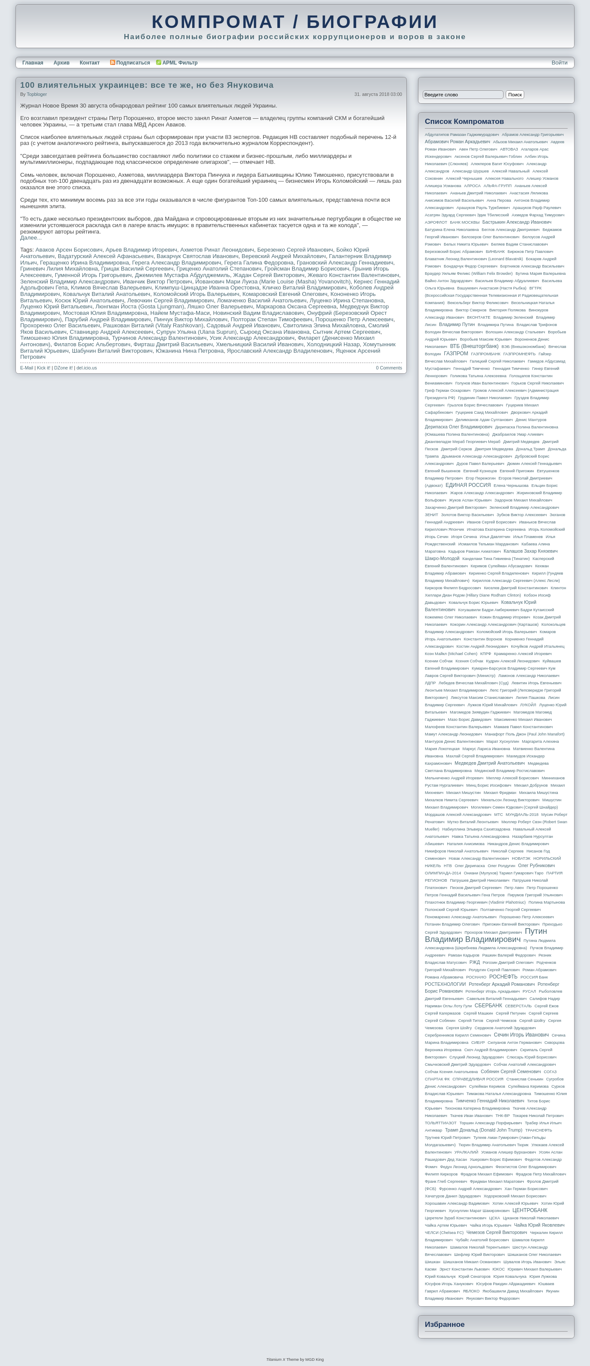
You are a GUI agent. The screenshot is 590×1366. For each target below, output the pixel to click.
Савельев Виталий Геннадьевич (497, 999)
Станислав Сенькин (525, 1079)
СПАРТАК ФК (437, 1079)
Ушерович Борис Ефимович (496, 1159)
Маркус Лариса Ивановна (486, 749)
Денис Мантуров (531, 420)
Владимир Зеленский (513, 317)
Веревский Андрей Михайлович (284, 256)
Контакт (89, 63)
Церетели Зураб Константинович (455, 1218)
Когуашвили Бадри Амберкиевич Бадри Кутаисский (506, 610)
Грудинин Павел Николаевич (484, 398)
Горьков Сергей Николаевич (537, 383)
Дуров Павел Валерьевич (480, 463)
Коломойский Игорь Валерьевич (197, 294)
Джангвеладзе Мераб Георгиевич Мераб (463, 442)
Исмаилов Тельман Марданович (488, 544)
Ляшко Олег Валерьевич (220, 306)
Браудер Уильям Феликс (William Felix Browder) (469, 273)
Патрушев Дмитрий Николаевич (479, 880)
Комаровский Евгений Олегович (285, 294)
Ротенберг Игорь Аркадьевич (493, 991)
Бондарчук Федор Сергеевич (470, 266)
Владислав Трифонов (536, 325)
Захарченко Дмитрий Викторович (456, 507)
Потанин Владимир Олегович (452, 924)
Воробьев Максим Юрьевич (486, 339)
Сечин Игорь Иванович (521, 1035)
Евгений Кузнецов (480, 471)
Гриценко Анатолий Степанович (219, 268)
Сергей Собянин (440, 1020)
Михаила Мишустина (538, 793)
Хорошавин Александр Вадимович (457, 1203)
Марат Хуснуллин (502, 741)
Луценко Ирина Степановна (347, 300)
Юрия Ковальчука (509, 1276)
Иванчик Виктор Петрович (157, 281)
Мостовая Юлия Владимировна (105, 313)
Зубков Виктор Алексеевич (522, 515)
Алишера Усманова (443, 186)
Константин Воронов (483, 639)
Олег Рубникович (536, 865)
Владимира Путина (495, 325)
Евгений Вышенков (443, 471)
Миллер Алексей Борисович (512, 778)
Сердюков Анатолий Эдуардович (505, 1028)
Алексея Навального (504, 178)
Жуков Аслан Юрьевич (470, 500)
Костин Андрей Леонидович (482, 646)
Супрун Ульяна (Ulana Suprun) (197, 332)
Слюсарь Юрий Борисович (531, 1057)
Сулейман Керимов (487, 1086)
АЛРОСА (472, 186)
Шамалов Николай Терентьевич (480, 1247)
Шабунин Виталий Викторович (112, 351)
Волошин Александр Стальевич (515, 332)
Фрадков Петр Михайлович (541, 1174)
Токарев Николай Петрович (538, 1116)
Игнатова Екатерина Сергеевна (496, 529)
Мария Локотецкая (442, 749)
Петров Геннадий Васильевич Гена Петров (464, 895)
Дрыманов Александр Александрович (477, 456)
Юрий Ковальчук (440, 1276)
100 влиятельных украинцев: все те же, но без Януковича (147, 84)
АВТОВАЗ (509, 149)
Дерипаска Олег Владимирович (458, 426)
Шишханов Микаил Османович (472, 1262)
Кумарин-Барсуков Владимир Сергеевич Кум (514, 668)
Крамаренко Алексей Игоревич (523, 654)
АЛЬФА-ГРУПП (497, 186)
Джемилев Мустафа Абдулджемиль (182, 275)
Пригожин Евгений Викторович (511, 924)
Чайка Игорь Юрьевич (490, 1225)
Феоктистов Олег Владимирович (526, 1167)
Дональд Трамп (530, 449)
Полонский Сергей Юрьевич (451, 910)
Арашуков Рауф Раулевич (537, 208)
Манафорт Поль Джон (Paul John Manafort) (525, 734)
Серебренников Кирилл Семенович (458, 1035)
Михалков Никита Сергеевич (451, 800)
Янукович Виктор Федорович (492, 1298)
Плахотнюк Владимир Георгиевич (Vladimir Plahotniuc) (475, 902)
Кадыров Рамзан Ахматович (475, 551)
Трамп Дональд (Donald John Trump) (483, 1129)
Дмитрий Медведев (521, 442)
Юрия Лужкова (543, 1276)
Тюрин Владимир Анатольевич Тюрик (493, 1145)
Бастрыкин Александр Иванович (517, 222)
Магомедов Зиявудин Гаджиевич (480, 712)
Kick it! (43, 367)
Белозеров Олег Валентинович (490, 237)
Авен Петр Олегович (478, 149)
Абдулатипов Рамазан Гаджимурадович (462, 134)
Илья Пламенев (528, 537)
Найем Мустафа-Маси (180, 313)
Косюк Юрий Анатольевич (89, 300)
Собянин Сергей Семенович (511, 1071)
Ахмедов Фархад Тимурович (538, 215)
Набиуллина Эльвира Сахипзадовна (476, 829)
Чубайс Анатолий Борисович (482, 1240)
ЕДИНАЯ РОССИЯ (468, 485)
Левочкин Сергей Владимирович (170, 300)
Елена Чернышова (511, 485)
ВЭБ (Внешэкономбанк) (523, 347)
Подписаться (130, 63)
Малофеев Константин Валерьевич (458, 727)
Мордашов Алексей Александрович (458, 814)
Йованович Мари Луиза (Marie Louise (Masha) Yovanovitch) (272, 281)
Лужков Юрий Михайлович (492, 705)
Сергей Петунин (510, 1013)
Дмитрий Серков (456, 449)
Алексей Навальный (510, 171)
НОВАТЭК (521, 858)
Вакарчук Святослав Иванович (197, 256)
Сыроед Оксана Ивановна (275, 332)
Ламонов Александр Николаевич (528, 676)
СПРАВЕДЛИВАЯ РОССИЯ (478, 1079)
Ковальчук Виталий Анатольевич (107, 294)
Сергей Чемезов (501, 1020)
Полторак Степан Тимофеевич (271, 319)
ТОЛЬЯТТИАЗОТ (441, 1123)
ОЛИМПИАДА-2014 (443, 873)
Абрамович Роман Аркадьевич (457, 141)
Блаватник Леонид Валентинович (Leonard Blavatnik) (474, 259)
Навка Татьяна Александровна (480, 836)
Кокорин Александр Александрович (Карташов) (494, 624)
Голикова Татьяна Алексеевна (478, 376)
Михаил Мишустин (463, 793)
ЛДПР (430, 683)
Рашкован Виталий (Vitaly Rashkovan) (153, 325)
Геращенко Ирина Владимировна (84, 262)
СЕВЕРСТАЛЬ (518, 1006)
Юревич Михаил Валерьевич (535, 1269)
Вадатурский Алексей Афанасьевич (105, 256)
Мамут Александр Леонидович (453, 734)
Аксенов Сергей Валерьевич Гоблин (488, 156)
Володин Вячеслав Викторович (454, 332)
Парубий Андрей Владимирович (108, 319)
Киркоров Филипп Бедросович (453, 588)
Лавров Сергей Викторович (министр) (460, 676)
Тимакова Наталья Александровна (499, 1094)
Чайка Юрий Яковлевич (539, 1225)
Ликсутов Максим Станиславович (482, 697)
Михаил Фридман (500, 793)
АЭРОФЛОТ (436, 222)
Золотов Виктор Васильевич (467, 515)
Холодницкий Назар (333, 344)
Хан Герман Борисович (525, 1189)
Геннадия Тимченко (511, 368)
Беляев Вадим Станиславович (519, 244)
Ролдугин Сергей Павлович (494, 970)
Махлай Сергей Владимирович (475, 756)
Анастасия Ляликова (529, 193)
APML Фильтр (180, 63)
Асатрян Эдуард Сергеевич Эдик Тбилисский (467, 215)
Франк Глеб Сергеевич (446, 1181)
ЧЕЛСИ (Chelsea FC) (444, 1233)
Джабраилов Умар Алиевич (518, 434)
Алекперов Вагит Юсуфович (497, 164)
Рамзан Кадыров (463, 955)
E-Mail (26, 367)
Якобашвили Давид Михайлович (512, 1291)
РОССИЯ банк (533, 977)
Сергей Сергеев (543, 1013)
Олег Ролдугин (501, 866)
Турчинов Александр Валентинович (159, 338)
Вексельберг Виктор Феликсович (478, 303)
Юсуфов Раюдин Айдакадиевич (505, 1284)
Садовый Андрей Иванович (243, 325)
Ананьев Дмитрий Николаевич (478, 193)
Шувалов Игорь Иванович (527, 1262)
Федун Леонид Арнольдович (466, 1167)
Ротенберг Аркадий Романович (502, 984)
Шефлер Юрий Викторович (479, 1254)
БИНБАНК (495, 251)
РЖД (475, 962)
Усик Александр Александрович (252, 338)
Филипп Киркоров (441, 1174)
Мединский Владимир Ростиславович (510, 771)
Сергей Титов (470, 1020)
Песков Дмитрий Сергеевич (476, 888)
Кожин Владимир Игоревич (505, 617)
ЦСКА (494, 1218)
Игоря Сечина (464, 537)
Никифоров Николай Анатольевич (457, 851)
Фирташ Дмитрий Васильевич (173, 344)
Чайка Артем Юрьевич (446, 1225)
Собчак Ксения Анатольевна (451, 1072)
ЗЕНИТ (431, 515)
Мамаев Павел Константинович (523, 727)
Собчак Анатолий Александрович (525, 1064)
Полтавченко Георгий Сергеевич (510, 910)
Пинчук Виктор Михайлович (190, 319)
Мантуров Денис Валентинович (454, 741)
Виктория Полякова (507, 310)
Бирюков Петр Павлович (530, 251)
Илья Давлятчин (495, 537)
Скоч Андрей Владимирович (490, 1050)
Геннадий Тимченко (471, 368)
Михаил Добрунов (531, 785)
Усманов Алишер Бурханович (508, 1152)
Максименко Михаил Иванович (523, 719)
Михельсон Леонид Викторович (510, 800)
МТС (498, 814)
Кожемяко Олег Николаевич (451, 617)
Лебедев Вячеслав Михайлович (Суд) (474, 683)
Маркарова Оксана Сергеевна (296, 306)
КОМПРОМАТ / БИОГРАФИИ (294, 21)
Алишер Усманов (542, 178)
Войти (560, 62)
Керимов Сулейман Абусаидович (501, 566)
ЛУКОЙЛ (528, 705)
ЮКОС (498, 1269)
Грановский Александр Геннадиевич (345, 262)
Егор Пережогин (481, 478)
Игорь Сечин (437, 537)
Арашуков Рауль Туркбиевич (483, 208)
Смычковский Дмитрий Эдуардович (458, 1064)
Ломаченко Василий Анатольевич (262, 300)
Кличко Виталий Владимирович (304, 287)
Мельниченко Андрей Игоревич (454, 778)
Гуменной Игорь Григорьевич (93, 275)
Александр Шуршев (470, 171)
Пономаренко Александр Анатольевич (461, 917)
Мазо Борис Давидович (470, 719)
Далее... (31, 237)
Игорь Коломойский (547, 529)
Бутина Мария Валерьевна (541, 273)
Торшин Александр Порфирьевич (490, 1123)
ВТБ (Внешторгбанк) (474, 346)
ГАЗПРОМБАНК (485, 354)
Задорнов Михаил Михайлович (523, 500)
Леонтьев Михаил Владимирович (456, 690)
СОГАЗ (550, 1072)
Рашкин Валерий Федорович (509, 955)
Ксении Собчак (439, 661)
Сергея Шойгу (459, 1028)
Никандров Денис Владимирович (518, 844)
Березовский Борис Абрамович (454, 251)
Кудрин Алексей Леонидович (513, 661)
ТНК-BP (502, 1116)
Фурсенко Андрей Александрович (470, 1189)
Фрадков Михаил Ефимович (487, 1174)
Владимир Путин (457, 324)
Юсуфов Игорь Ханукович (449, 1284)
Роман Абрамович (539, 970)
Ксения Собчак (469, 661)
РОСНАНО (476, 977)
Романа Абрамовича (444, 977)
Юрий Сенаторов (474, 1276)
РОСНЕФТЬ (503, 977)
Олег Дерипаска (470, 866)
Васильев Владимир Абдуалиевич (507, 281)
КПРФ (485, 654)
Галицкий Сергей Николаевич (497, 361)
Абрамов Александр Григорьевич (533, 134)
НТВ (448, 866)
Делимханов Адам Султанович (484, 420)
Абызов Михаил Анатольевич (520, 142)
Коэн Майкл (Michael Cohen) (451, 654)
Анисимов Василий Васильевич (454, 200)
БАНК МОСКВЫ (465, 222)
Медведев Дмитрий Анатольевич (490, 763)
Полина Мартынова (547, 902)
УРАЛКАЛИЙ (466, 1152)
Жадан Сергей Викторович (268, 275)
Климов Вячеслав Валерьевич (111, 287)
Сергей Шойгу (532, 1020)
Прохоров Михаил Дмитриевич (493, 932)
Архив (62, 63)
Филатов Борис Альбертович (92, 344)
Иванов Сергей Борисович (491, 522)
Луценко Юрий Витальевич (56, 306)
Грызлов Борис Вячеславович (475, 405)
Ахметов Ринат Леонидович (217, 249)
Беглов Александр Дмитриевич (511, 230)
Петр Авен (514, 888)
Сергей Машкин (478, 1013)
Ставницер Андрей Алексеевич (111, 332)
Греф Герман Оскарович (447, 390)
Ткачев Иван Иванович (471, 1116)
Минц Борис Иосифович (488, 785)
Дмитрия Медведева (494, 449)
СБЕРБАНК (488, 1006)
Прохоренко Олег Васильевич (60, 325)
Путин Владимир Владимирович (486, 935)
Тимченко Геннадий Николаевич (490, 1100)
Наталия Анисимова (465, 844)
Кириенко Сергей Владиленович (499, 573)
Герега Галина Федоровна (259, 262)
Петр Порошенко (542, 888)
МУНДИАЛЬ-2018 (522, 814)
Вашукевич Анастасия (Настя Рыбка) (491, 288)
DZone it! (63, 367)
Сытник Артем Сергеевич (346, 332)
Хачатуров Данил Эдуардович (453, 1196)
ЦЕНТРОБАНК (530, 1210)
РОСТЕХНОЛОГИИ (445, 984)
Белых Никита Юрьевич (466, 244)
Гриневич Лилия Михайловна (59, 268)
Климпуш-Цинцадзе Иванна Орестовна (207, 287)
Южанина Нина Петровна (190, 351)
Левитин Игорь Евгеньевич (536, 683)
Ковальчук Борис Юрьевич (473, 602)
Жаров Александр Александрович (482, 493)
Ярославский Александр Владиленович (279, 351)
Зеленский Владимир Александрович (70, 281)
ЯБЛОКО (471, 1291)
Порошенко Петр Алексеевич (354, 319)
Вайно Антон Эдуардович (448, 281)
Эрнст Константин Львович (464, 1269)
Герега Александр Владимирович (176, 262)
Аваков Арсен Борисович (69, 249)
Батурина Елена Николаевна (452, 230)
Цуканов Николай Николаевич (531, 1218)
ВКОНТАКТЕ (479, 317)
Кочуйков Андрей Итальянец (537, 646)
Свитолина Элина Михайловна (324, 325)
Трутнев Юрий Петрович (447, 1137)
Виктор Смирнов (471, 310)
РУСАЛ (529, 991)
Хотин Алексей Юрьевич (515, 1203)
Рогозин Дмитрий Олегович (508, 962)
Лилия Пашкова (530, 697)
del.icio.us (87, 367)
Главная (32, 63)
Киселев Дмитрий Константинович (516, 588)
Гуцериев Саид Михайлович (482, 412)
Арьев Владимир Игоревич (141, 249)
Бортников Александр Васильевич (532, 266)
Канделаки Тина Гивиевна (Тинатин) (496, 559)
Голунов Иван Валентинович (482, 383)
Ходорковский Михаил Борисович (515, 1196)
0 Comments (389, 367)
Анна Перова (499, 200)
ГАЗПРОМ (456, 354)
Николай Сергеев (507, 851)
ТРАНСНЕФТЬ (538, 1130)
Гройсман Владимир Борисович (306, 268)
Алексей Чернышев (464, 178)
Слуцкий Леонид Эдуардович (476, 1057)
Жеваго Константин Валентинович (353, 275)
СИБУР (478, 1042)
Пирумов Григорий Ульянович (534, 895)
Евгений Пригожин (517, 471)
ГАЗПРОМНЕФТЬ (519, 354)
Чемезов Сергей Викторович (497, 1232)
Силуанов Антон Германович (514, 1042)
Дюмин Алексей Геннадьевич (534, 463)
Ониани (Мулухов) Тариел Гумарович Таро (504, 873)
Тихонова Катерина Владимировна (477, 1108)
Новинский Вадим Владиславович (258, 313)
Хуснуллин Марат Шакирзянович (479, 1211)
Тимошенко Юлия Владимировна (64, 338)
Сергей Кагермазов (443, 1013)
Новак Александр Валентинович (479, 858)
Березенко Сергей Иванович (295, 249)
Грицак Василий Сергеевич (137, 268)
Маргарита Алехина (540, 741)
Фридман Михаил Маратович (497, 1181)
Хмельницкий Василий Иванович (260, 344)
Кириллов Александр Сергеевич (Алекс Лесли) (515, 580)
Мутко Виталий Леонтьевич (472, 822)
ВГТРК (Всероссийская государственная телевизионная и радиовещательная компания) (491, 295)
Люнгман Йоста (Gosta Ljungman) (139, 306)
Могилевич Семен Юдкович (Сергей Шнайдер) (514, 807)
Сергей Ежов (547, 1006)
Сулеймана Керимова (528, 1086)
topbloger (37, 94)
